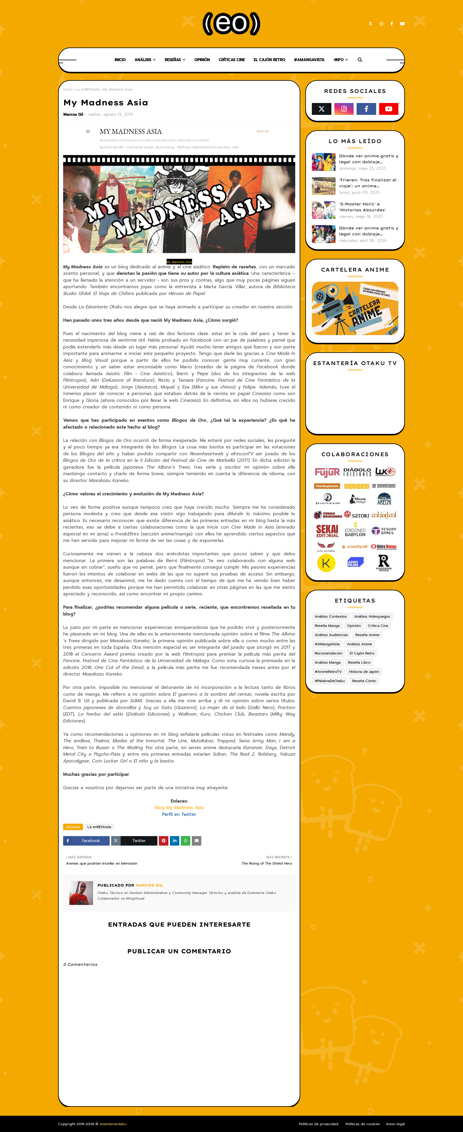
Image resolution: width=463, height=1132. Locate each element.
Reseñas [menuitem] (173, 60)
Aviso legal (395, 1124)
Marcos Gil (73, 114)
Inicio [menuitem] (120, 60)
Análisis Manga (328, 662)
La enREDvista (87, 89)
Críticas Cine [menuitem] (232, 60)
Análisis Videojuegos (372, 616)
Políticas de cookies (363, 1124)
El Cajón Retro (362, 653)
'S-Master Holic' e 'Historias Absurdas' (362, 207)
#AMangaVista (327, 644)
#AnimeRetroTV (328, 671)
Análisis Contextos (331, 616)
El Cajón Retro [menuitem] (269, 60)
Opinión (354, 625)
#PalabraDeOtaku (330, 681)
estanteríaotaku (113, 1124)
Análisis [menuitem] (143, 60)
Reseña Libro (359, 662)
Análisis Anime (359, 644)
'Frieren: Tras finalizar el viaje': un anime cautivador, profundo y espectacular (368, 183)
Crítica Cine (378, 625)
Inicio (67, 89)
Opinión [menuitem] (202, 60)
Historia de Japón (364, 671)
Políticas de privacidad (318, 1124)
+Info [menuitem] (338, 60)
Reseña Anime (367, 635)
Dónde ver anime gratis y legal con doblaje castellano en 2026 (368, 231)
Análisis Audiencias (331, 635)
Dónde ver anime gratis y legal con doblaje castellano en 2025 (368, 159)
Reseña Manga (327, 625)
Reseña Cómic (364, 681)
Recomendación (328, 653)
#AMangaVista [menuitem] (309, 60)
